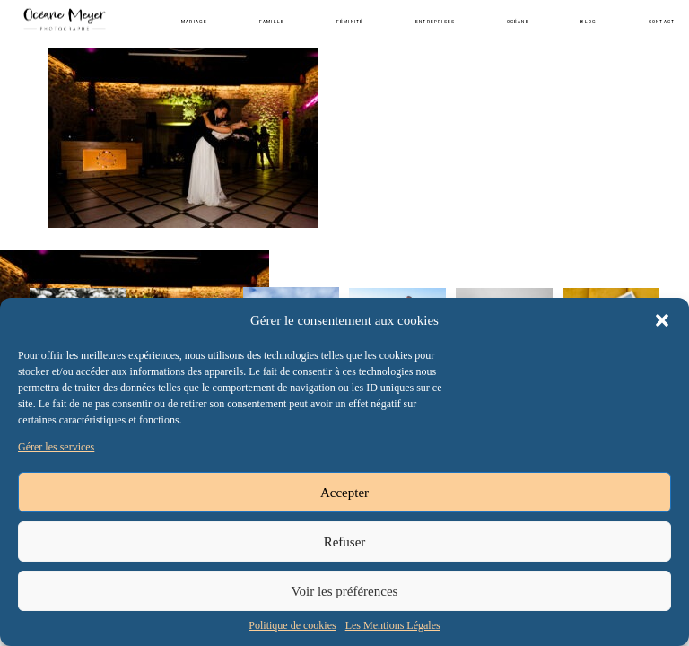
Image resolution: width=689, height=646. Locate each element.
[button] (662, 320)
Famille (271, 21)
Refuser (345, 542)
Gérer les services (56, 447)
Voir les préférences (345, 591)
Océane (518, 21)
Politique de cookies (292, 626)
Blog (588, 21)
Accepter (344, 492)
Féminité (350, 21)
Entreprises (435, 21)
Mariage (194, 21)
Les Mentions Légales (392, 626)
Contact (662, 21)
